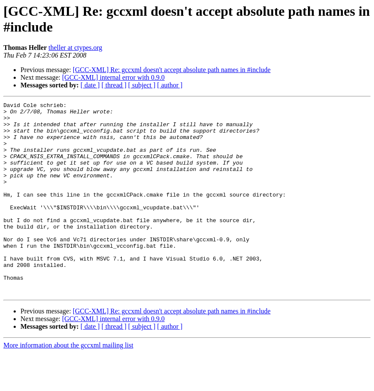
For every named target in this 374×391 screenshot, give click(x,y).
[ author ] (170, 85)
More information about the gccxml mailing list (68, 383)
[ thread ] (114, 85)
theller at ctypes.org (75, 47)
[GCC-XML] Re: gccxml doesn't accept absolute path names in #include (172, 69)
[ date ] (90, 85)
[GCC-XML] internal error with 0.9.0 (113, 77)
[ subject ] (141, 85)
